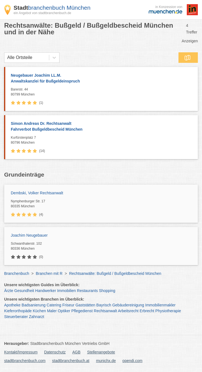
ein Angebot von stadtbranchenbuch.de (42, 13)
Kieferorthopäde (18, 311)
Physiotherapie (168, 311)
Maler (52, 311)
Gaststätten (85, 305)
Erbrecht (147, 311)
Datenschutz (55, 352)
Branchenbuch (16, 273)
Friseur (68, 305)
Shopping (107, 290)
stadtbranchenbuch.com (24, 360)
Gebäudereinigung (128, 305)
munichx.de (106, 360)
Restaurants (87, 290)
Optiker (64, 311)
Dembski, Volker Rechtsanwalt (37, 193)
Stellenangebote (101, 352)
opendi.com (132, 360)
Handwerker (45, 290)
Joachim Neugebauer (29, 235)
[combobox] (7, 57)
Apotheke (12, 305)
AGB (76, 352)
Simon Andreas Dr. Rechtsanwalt (101, 126)
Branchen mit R (49, 273)
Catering (53, 305)
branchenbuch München (52, 7)
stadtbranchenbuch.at (70, 360)
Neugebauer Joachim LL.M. (101, 78)
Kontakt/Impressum (21, 352)
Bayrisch (103, 305)
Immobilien (66, 290)
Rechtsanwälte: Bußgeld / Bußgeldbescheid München (115, 273)
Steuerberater (16, 316)
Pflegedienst (82, 311)
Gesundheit (24, 290)
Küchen (39, 311)
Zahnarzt (36, 316)
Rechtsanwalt (105, 311)
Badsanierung (33, 305)
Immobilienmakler (160, 305)
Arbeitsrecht (128, 311)
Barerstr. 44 (103, 92)
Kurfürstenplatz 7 (103, 140)
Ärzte (8, 290)
